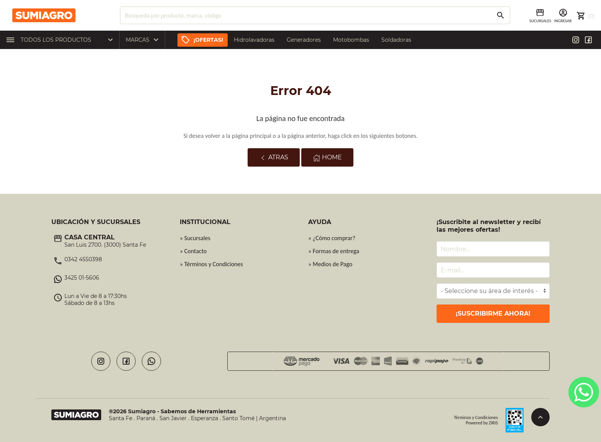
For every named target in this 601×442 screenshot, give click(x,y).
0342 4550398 (83, 259)
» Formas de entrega (333, 251)
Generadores (304, 39)
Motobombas (351, 39)
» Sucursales (195, 238)
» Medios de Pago (330, 264)
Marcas (144, 40)
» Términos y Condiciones (211, 264)
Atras (273, 158)
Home (327, 158)
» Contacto (193, 251)
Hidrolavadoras (254, 39)
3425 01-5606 (81, 277)
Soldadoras (396, 39)
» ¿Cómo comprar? (331, 238)
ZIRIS (493, 423)
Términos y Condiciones (476, 417)
